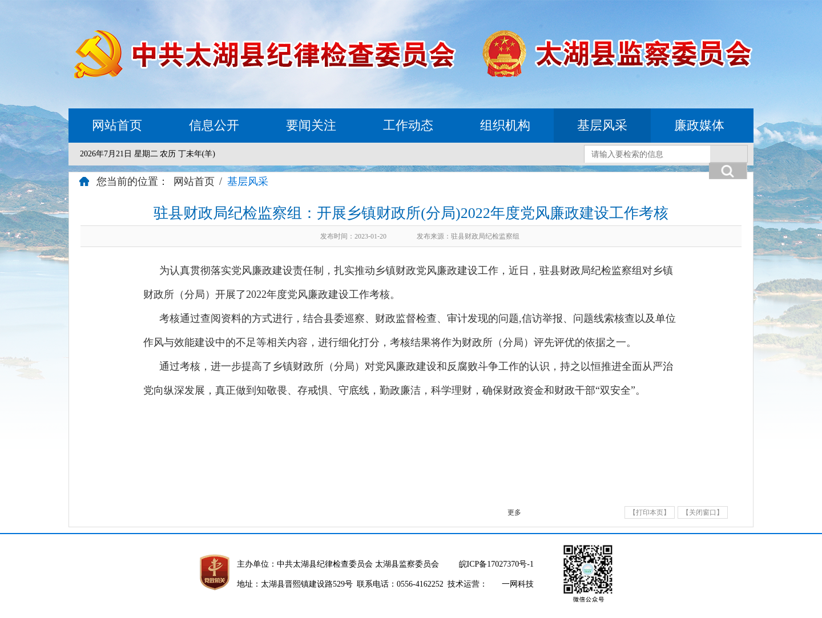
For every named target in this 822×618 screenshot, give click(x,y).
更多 (514, 512)
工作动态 (408, 125)
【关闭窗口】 (702, 512)
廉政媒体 (699, 125)
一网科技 (518, 584)
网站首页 (117, 125)
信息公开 (214, 125)
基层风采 (602, 125)
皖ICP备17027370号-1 (496, 564)
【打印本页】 (649, 512)
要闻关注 (311, 125)
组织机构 (505, 125)
